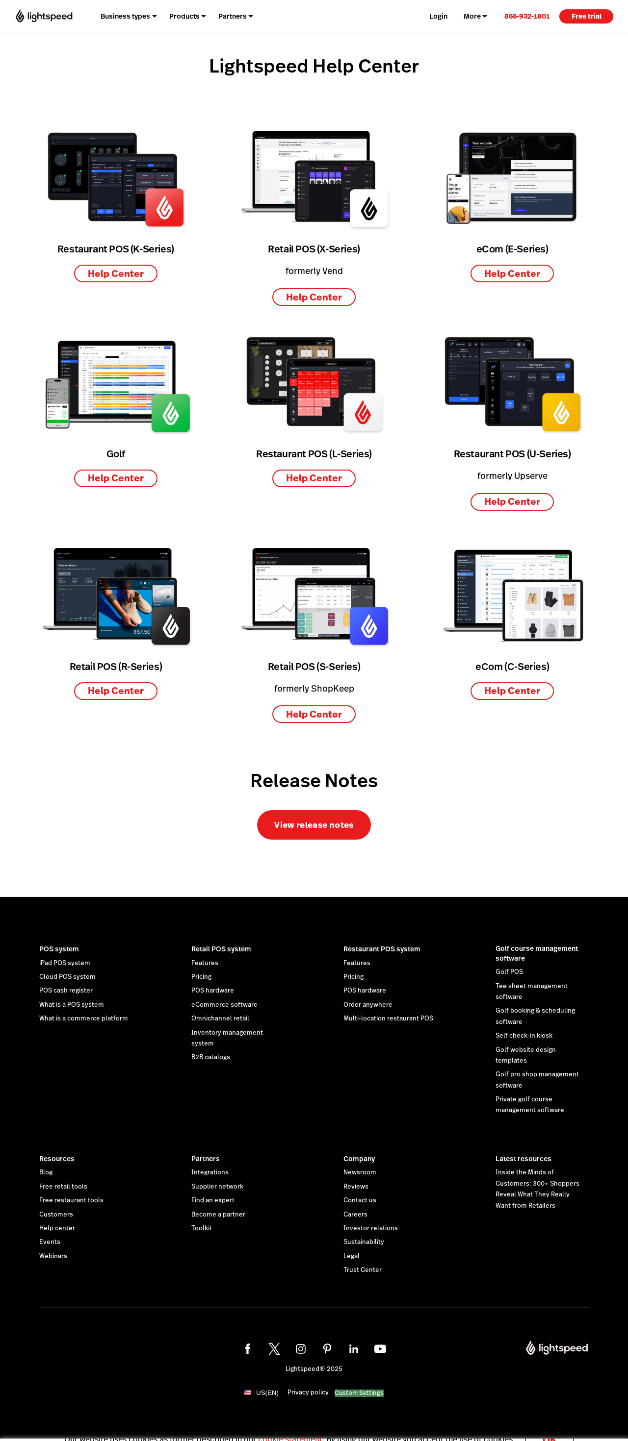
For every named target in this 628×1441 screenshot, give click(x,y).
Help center (57, 1228)
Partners (205, 1159)
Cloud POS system (67, 976)
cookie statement (290, 1428)
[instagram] (300, 1349)
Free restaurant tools (71, 1200)
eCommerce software (224, 1004)
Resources (57, 1159)
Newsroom (359, 1172)
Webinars (53, 1256)
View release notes (313, 825)
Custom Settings (359, 1393)
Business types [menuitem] (125, 16)
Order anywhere (367, 1004)
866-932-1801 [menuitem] (527, 16)
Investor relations (370, 1228)
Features (204, 963)
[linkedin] (353, 1349)
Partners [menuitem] (232, 16)
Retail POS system (221, 949)
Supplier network (217, 1186)
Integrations (210, 1172)
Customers (56, 1214)
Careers (355, 1214)
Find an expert (213, 1200)
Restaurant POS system (381, 949)
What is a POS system (71, 1004)
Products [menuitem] (184, 16)
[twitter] (274, 1349)
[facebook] (247, 1349)
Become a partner (218, 1214)
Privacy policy (308, 1392)
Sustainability (363, 1242)
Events (49, 1242)
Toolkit (201, 1228)
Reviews (355, 1186)
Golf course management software (537, 953)
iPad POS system (64, 963)
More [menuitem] (472, 16)
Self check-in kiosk (524, 1035)
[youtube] (380, 1349)
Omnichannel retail (220, 1018)
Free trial (587, 16)
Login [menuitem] (438, 16)
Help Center (116, 273)
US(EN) (267, 1392)
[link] (527, 16)
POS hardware (212, 990)
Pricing (201, 976)
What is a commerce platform (83, 1018)
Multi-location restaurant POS (388, 1018)
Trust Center (362, 1270)
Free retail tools (63, 1186)
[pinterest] (327, 1349)
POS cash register (66, 990)
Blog (45, 1172)
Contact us (359, 1200)
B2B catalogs (210, 1057)
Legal (351, 1256)
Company (359, 1159)
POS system (59, 949)
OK (549, 1428)
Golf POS (509, 972)
